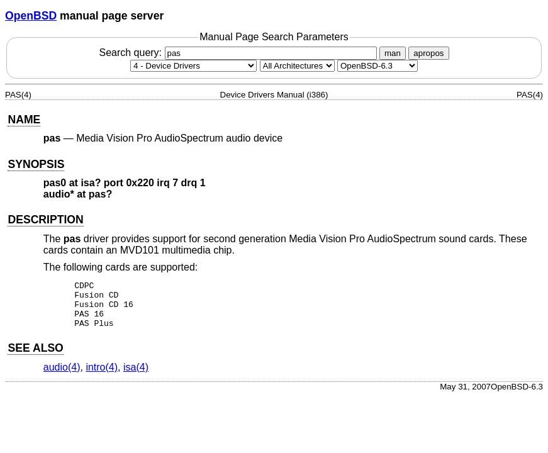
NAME (24, 119)
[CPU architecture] (297, 66)
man (392, 53)
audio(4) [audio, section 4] (62, 376)
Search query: (239, 52)
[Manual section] (193, 66)
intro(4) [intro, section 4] (102, 376)
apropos (428, 53)
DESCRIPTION (45, 219)
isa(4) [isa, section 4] (135, 376)
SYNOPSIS (36, 164)
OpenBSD (31, 15)
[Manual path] (377, 66)
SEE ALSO (35, 357)
